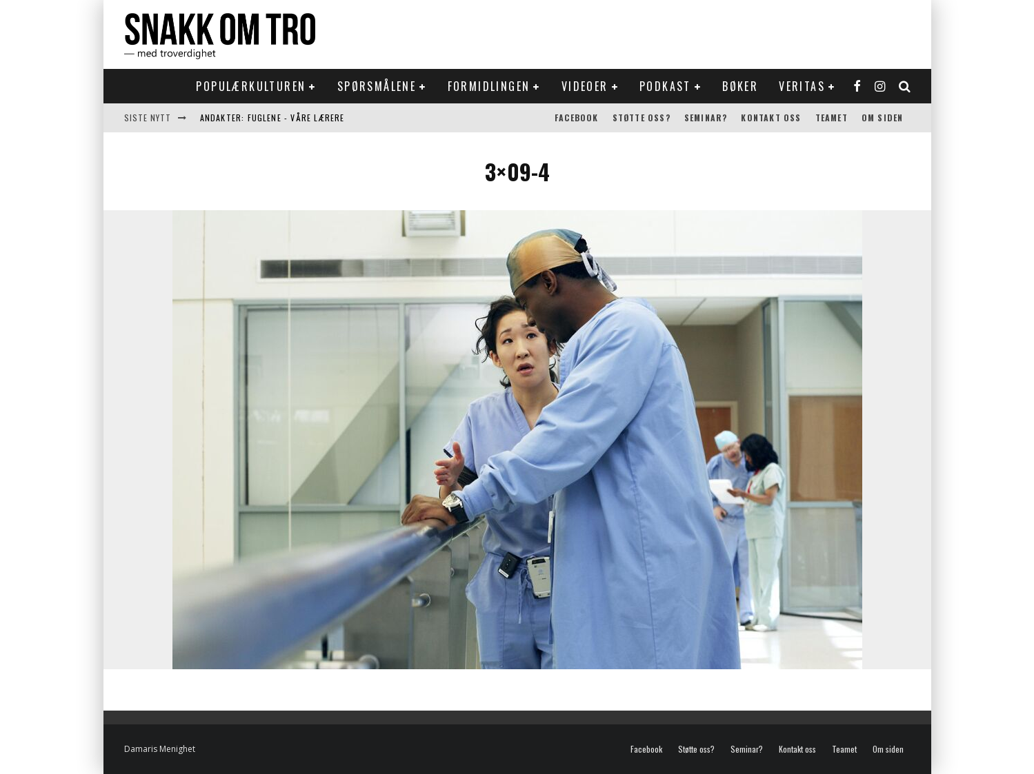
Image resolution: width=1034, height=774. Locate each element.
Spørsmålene (376, 86)
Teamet (831, 117)
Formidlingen (489, 86)
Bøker (740, 86)
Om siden (883, 117)
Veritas (802, 86)
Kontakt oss (771, 117)
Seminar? (706, 117)
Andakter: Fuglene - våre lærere (272, 117)
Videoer (584, 86)
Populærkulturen (251, 86)
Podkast (665, 86)
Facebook (577, 117)
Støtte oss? (641, 117)
